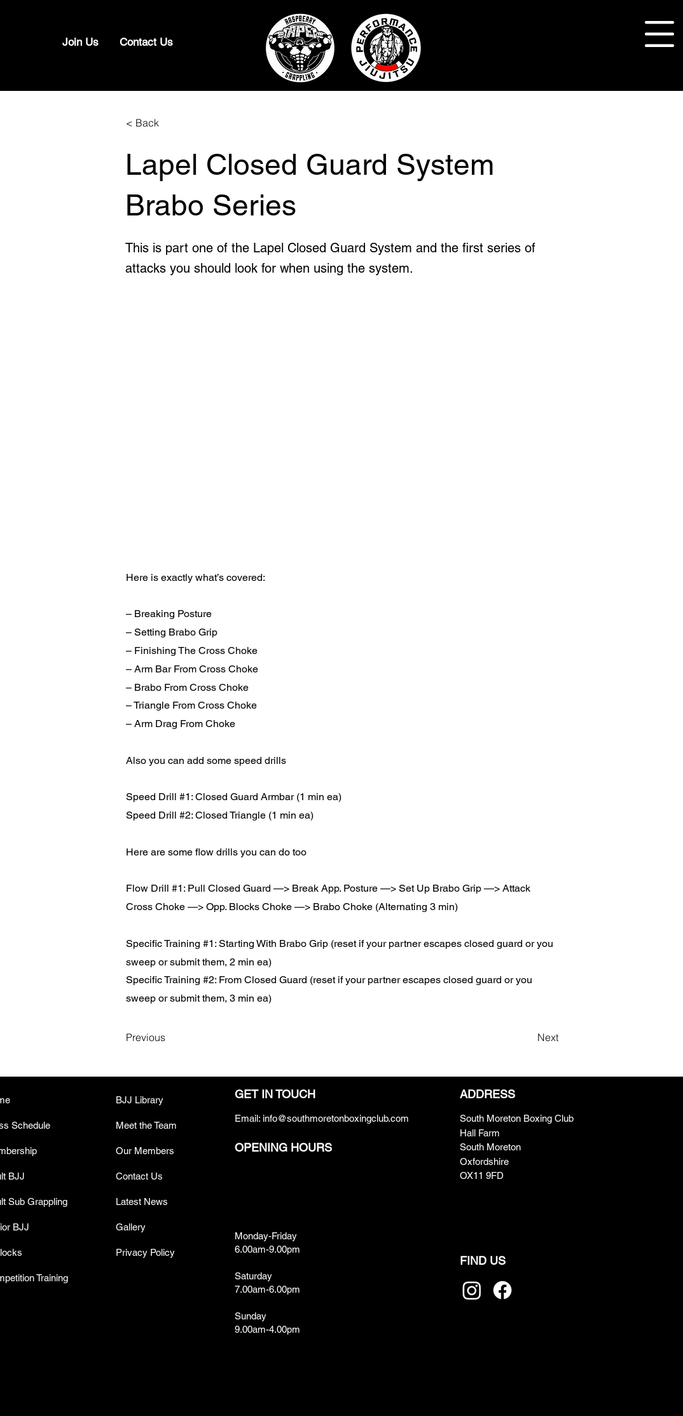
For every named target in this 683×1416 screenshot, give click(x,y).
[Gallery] (161, 1227)
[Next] (526, 1037)
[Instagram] (472, 1290)
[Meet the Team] (161, 1125)
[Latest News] (161, 1201)
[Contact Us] (146, 42)
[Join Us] (80, 42)
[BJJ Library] (161, 1100)
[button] (659, 34)
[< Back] (168, 122)
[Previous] (168, 1037)
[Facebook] (502, 1290)
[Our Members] (161, 1150)
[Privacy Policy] (161, 1252)
